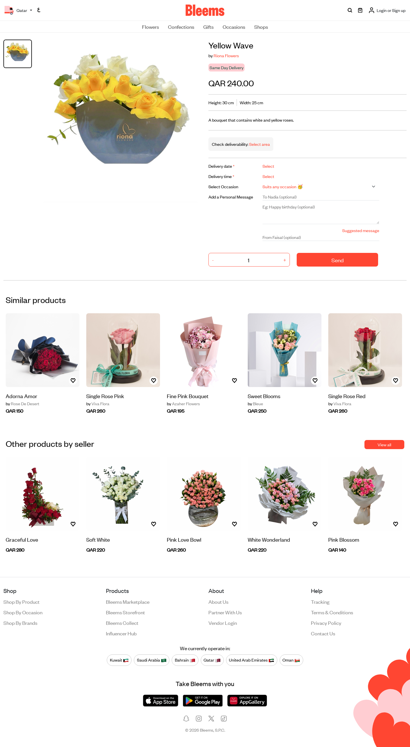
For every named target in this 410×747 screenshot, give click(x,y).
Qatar (212, 659)
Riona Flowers (226, 55)
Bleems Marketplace (127, 601)
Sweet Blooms (264, 395)
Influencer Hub (121, 633)
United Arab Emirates (251, 659)
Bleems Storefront (125, 612)
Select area (259, 144)
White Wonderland (269, 539)
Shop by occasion (22, 612)
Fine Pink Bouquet (187, 395)
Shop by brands (20, 622)
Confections (181, 26)
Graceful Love (22, 539)
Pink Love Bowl (184, 539)
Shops (261, 26)
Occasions (234, 26)
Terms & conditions (332, 612)
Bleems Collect (122, 622)
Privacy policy (326, 622)
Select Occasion (223, 186)
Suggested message (360, 230)
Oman (291, 659)
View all (384, 444)
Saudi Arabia (152, 659)
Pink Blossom (343, 539)
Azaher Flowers (183, 403)
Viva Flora (97, 403)
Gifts (208, 26)
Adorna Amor (21, 395)
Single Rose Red (347, 395)
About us (218, 601)
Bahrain (185, 659)
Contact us (323, 633)
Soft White (98, 539)
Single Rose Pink (105, 395)
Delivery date (221, 166)
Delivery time (221, 176)
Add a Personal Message (230, 197)
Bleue (255, 403)
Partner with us (225, 612)
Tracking (320, 601)
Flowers (150, 26)
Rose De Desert (22, 403)
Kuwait (119, 659)
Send (337, 259)
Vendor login (222, 622)
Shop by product (21, 601)
